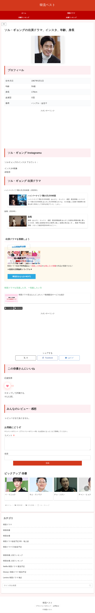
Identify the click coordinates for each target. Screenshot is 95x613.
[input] (47, 586)
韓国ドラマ (7, 525)
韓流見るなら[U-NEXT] (21, 277)
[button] (86, 488)
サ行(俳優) (9, 308)
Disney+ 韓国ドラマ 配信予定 (14, 572)
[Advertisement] (47, 130)
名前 (6, 454)
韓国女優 (6, 536)
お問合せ (56, 606)
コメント (9, 436)
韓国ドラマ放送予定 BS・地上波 (16, 542)
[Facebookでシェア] (47, 358)
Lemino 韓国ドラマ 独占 (12, 578)
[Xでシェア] (25, 358)
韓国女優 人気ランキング (13, 561)
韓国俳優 (18, 308)
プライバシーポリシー (43, 606)
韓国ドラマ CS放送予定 (12, 547)
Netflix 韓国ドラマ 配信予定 (14, 567)
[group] (16, 489)
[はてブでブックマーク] (69, 358)
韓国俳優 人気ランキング (13, 555)
